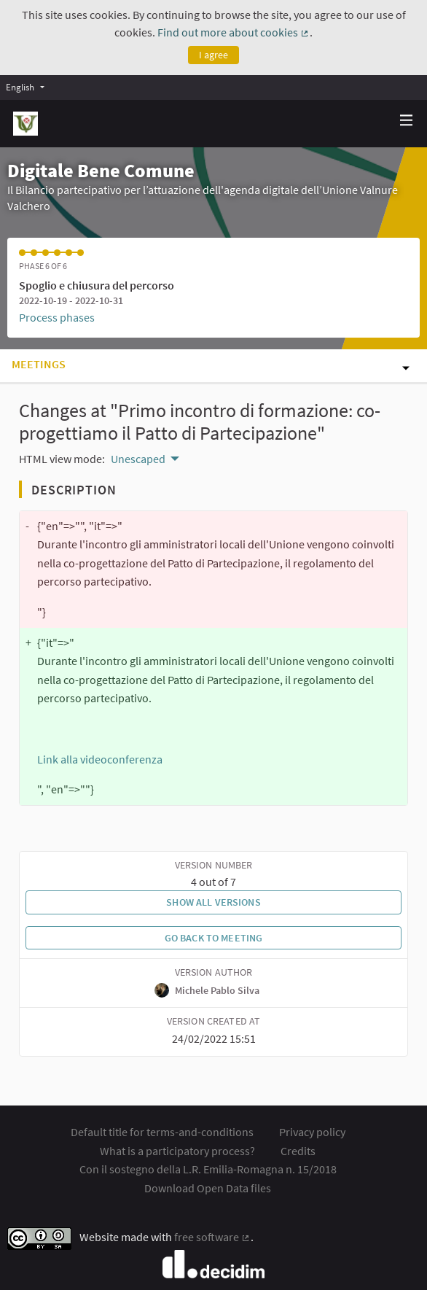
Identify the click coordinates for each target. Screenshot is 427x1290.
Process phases (57, 317)
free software (212, 1236)
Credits (298, 1150)
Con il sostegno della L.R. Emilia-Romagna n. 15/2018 (208, 1169)
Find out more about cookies (233, 32)
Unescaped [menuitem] (138, 459)
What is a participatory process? (177, 1150)
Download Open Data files (207, 1188)
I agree (213, 54)
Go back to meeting (214, 937)
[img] (406, 119)
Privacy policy (312, 1131)
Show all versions (213, 902)
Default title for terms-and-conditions (162, 1131)
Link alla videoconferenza (99, 759)
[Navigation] (406, 120)
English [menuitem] (20, 87)
